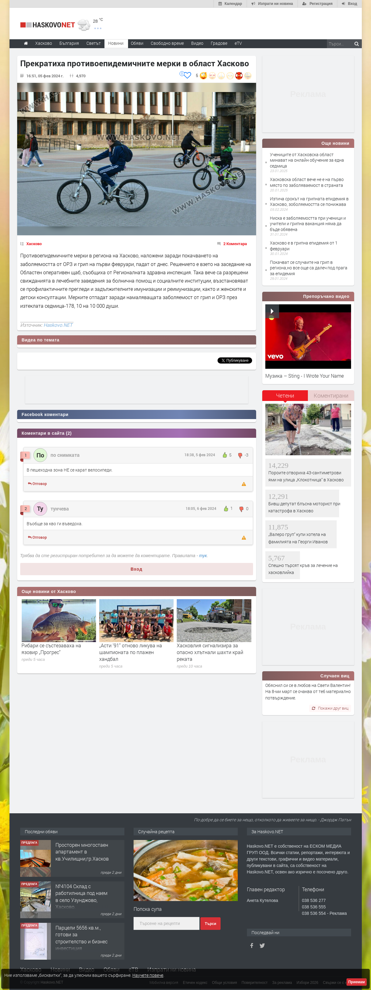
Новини (115, 43)
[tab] (285, 397)
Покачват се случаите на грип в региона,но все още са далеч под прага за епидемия (308, 267)
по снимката (65, 455)
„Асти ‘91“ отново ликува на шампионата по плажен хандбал (208, 652)
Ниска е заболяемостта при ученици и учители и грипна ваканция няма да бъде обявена (308, 223)
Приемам (356, 982)
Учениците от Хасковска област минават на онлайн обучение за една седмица (307, 160)
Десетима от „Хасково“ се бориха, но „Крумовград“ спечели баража (50, 652)
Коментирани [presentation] (331, 395)
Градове (219, 43)
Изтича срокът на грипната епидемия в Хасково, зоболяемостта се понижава (309, 201)
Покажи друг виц (330, 708)
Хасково (34, 243)
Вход (136, 569)
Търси (210, 924)
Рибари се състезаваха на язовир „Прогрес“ (129, 648)
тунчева (60, 508)
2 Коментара (235, 243)
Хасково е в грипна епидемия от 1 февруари (304, 245)
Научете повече (147, 975)
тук (203, 555)
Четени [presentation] (285, 395)
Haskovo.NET (58, 325)
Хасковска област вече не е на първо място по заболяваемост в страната (307, 182)
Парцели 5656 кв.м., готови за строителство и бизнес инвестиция (81, 937)
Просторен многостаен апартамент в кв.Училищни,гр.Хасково (83, 852)
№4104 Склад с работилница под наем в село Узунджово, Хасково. (81, 896)
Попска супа (148, 909)
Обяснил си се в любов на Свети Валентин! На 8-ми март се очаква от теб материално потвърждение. (308, 691)
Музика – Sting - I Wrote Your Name (304, 375)
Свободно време (167, 43)
